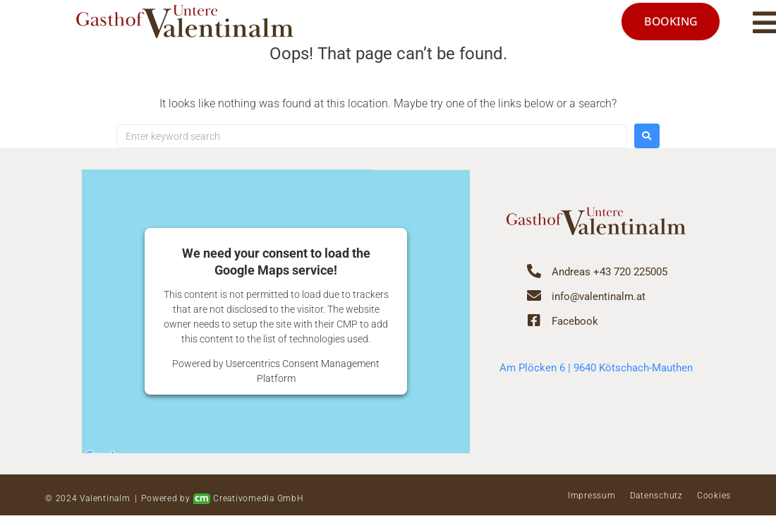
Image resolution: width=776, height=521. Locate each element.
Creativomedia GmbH (248, 504)
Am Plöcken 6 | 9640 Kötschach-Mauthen (596, 372)
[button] (742, 25)
